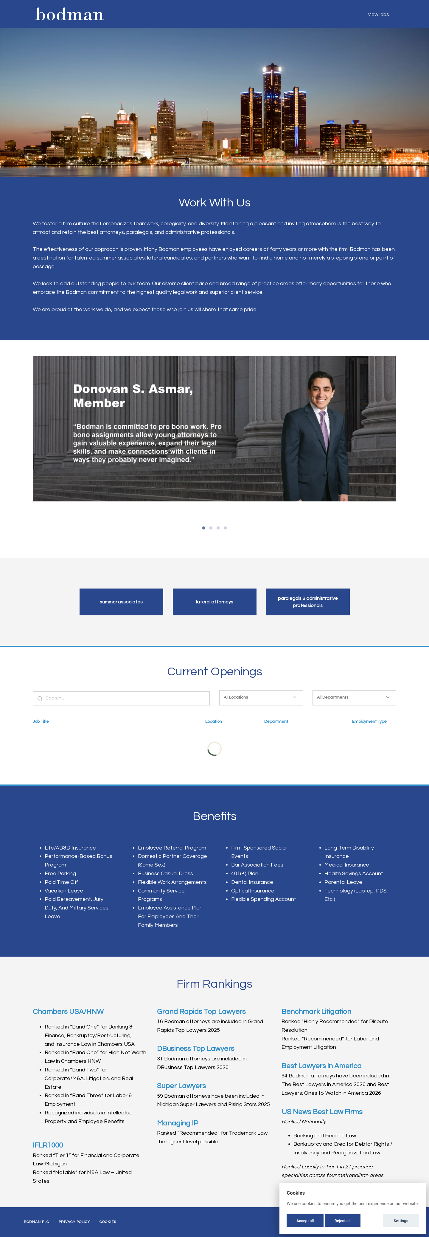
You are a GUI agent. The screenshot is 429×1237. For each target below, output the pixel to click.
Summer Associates (121, 602)
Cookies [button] (108, 1222)
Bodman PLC (36, 1222)
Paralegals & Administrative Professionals (308, 602)
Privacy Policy (74, 1222)
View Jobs (378, 14)
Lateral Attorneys (214, 602)
